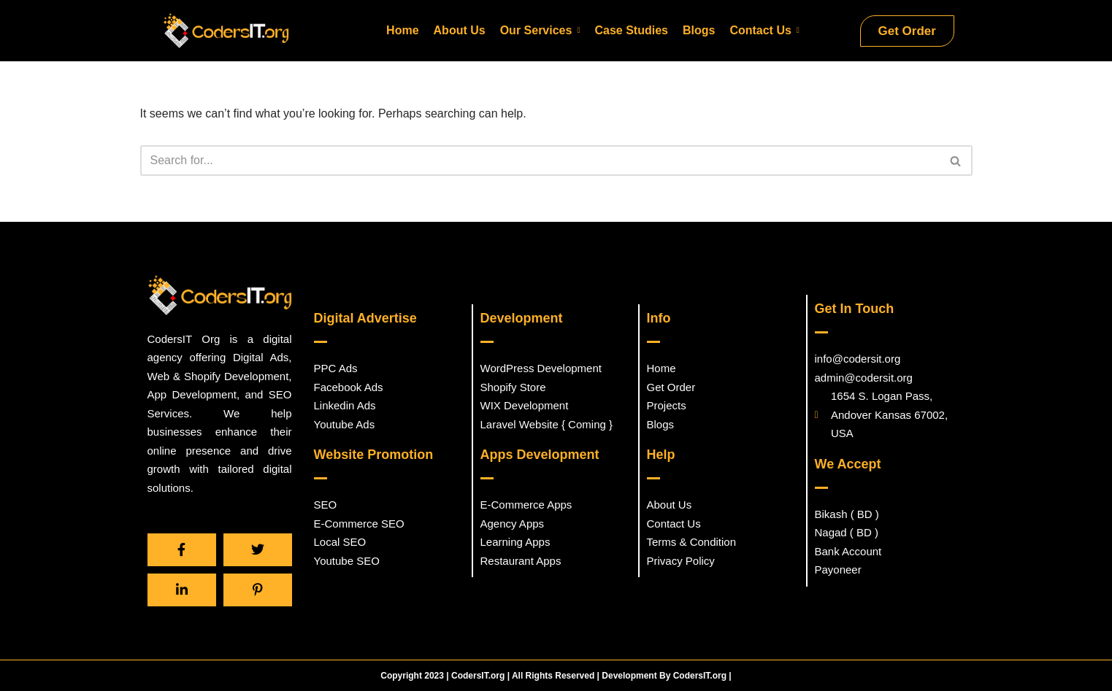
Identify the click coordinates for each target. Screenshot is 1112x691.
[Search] (540, 162)
